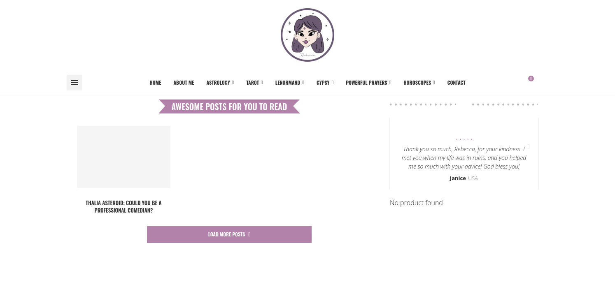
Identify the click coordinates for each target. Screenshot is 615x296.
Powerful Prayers (366, 82)
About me (184, 82)
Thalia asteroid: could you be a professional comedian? (123, 206)
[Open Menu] (74, 82)
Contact (456, 82)
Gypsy (323, 82)
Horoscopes (417, 82)
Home (155, 82)
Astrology (218, 82)
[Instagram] (547, 82)
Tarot (252, 82)
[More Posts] (229, 234)
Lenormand (287, 82)
